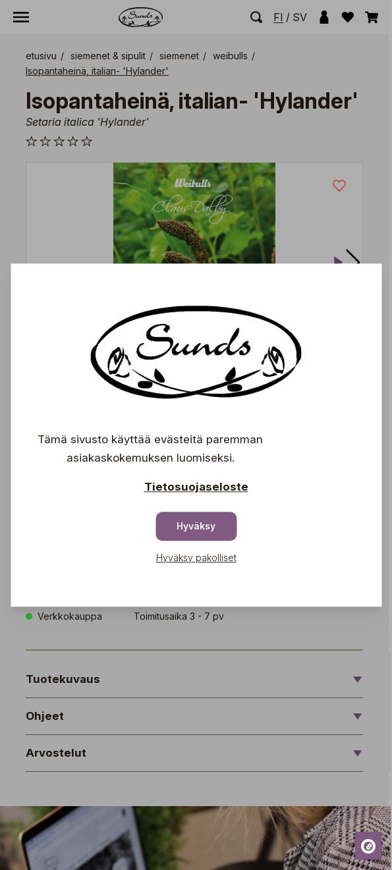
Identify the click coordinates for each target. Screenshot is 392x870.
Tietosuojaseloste (196, 486)
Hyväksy (196, 525)
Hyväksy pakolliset (196, 557)
